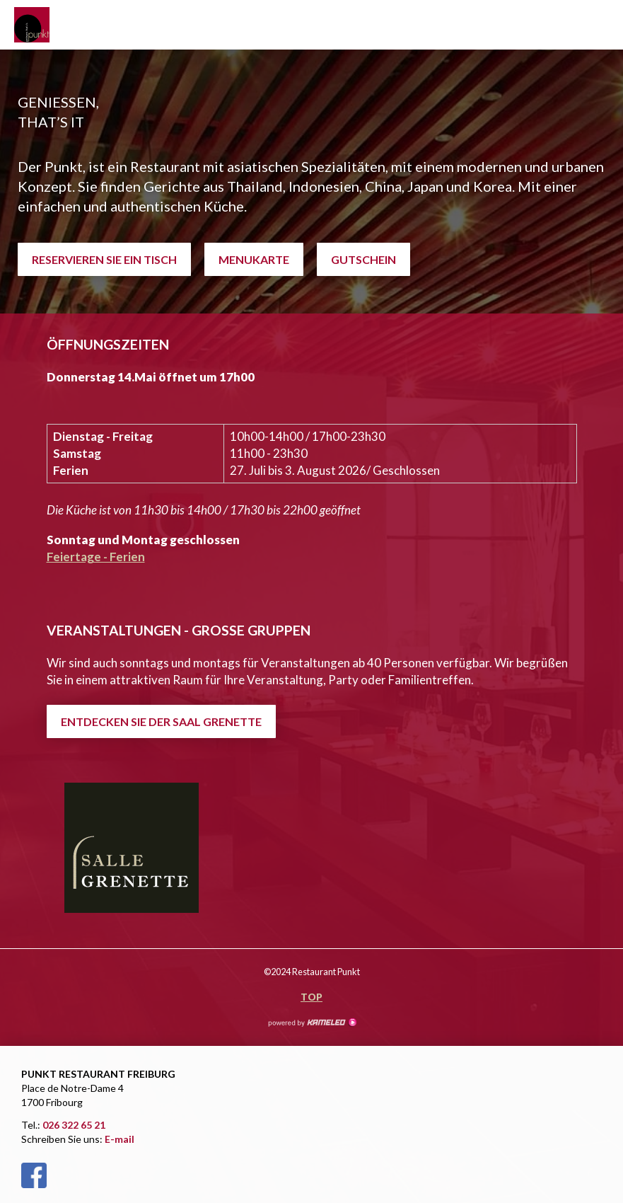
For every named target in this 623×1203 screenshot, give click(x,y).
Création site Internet (311, 1023)
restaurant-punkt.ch (49, 25)
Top (311, 997)
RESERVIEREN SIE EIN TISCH (104, 259)
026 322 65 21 (73, 1125)
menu (602, 25)
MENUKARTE (254, 259)
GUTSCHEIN (363, 259)
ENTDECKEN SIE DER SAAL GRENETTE (161, 721)
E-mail (119, 1139)
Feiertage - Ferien (96, 556)
